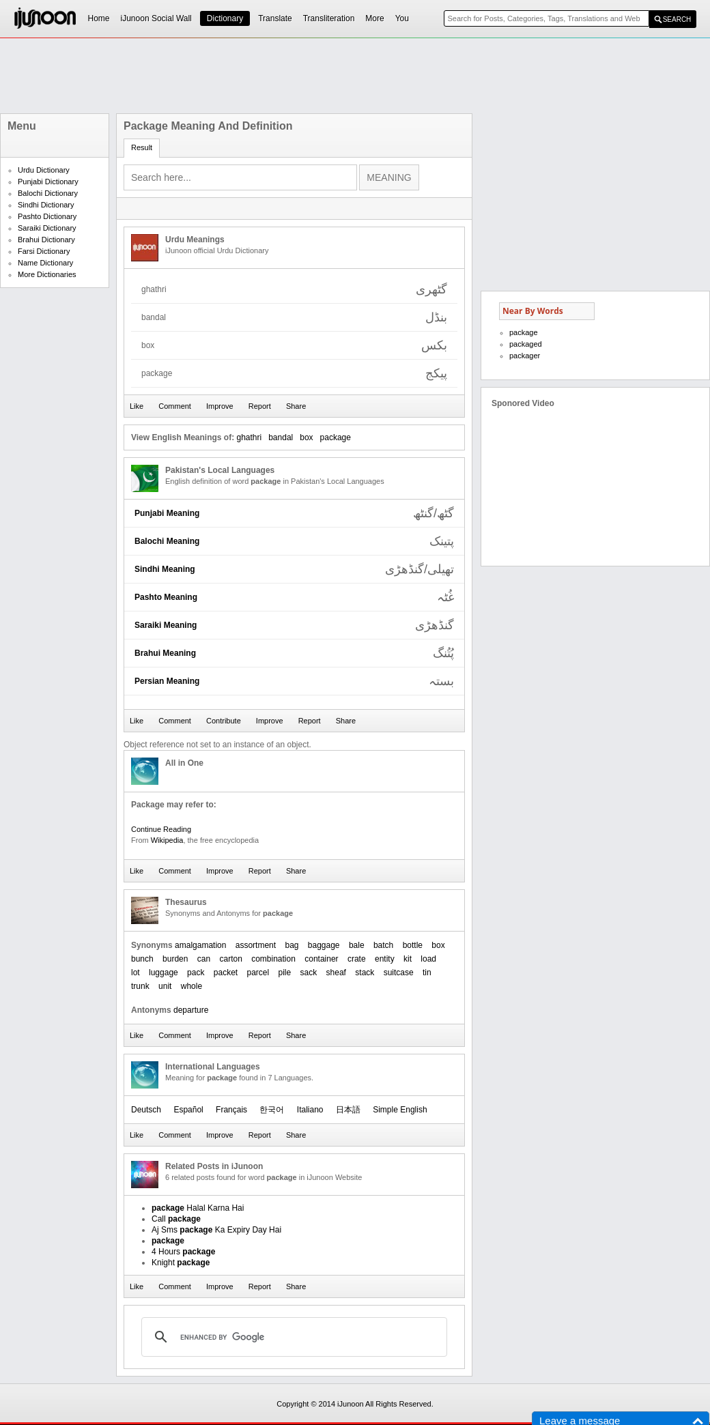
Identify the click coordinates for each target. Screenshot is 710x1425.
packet (226, 972)
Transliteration (329, 18)
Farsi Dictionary (44, 251)
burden (175, 959)
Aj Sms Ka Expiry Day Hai (216, 1230)
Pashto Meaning (165, 597)
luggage (163, 972)
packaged (525, 344)
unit (164, 986)
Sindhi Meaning (164, 569)
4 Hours (183, 1251)
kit (407, 959)
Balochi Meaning (166, 541)
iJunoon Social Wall (156, 18)
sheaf (336, 972)
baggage (324, 945)
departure (190, 1010)
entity (385, 959)
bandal (280, 437)
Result (141, 147)
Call (176, 1219)
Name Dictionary (45, 263)
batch (383, 945)
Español (188, 1109)
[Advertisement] (355, 75)
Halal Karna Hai (198, 1208)
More (374, 18)
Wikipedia (167, 840)
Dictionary (225, 18)
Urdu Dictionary (44, 170)
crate (356, 959)
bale (357, 945)
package (335, 437)
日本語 (348, 1109)
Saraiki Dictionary (47, 228)
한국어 (271, 1109)
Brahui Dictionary (46, 239)
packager (524, 355)
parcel (258, 972)
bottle (413, 945)
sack (308, 972)
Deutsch (146, 1109)
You (402, 18)
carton (230, 959)
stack (364, 972)
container (321, 959)
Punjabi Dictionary (48, 181)
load (428, 959)
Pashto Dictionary (47, 216)
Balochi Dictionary (48, 193)
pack (195, 972)
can (203, 959)
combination (273, 959)
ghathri (248, 437)
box (306, 437)
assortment (256, 945)
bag (291, 945)
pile (285, 972)
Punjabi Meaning (166, 513)
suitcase (399, 972)
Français (231, 1109)
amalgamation (200, 945)
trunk (140, 986)
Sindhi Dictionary (46, 205)
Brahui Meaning (165, 653)
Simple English (400, 1109)
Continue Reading (161, 829)
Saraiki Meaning (165, 625)
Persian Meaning (166, 681)
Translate (275, 18)
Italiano (310, 1109)
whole (191, 986)
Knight (181, 1262)
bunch (142, 959)
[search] (292, 1337)
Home (99, 18)
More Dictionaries (47, 274)
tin (427, 972)
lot (135, 972)
